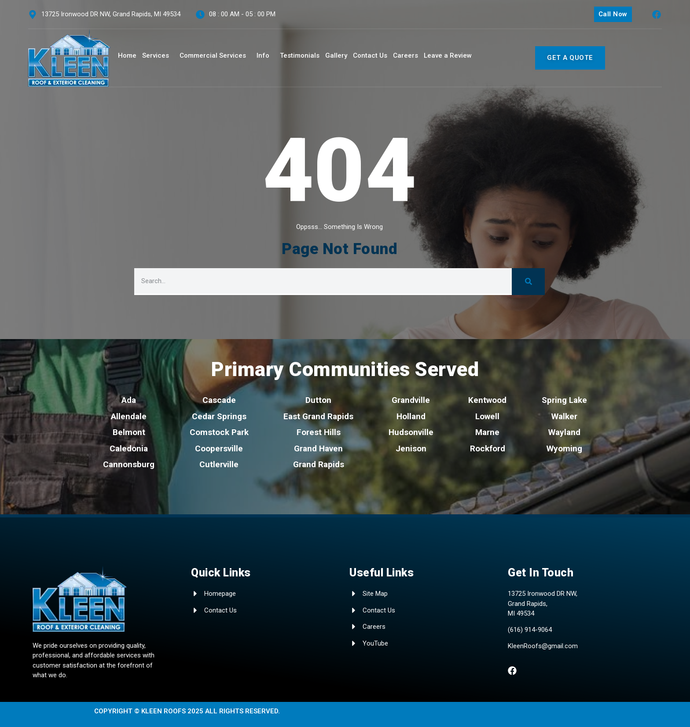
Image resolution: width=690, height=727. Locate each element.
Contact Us (370, 55)
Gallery (336, 55)
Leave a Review (448, 55)
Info (263, 55)
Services (155, 55)
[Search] (528, 281)
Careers (405, 55)
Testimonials (299, 55)
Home (127, 55)
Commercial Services (213, 55)
